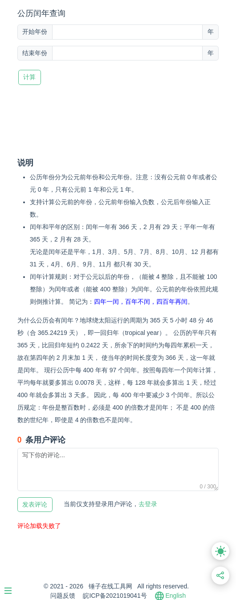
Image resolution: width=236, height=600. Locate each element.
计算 (29, 77)
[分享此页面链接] (221, 576)
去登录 (110, 503)
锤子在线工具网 (110, 586)
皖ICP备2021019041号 (114, 595)
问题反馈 (62, 595)
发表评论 (34, 504)
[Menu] (12, 587)
